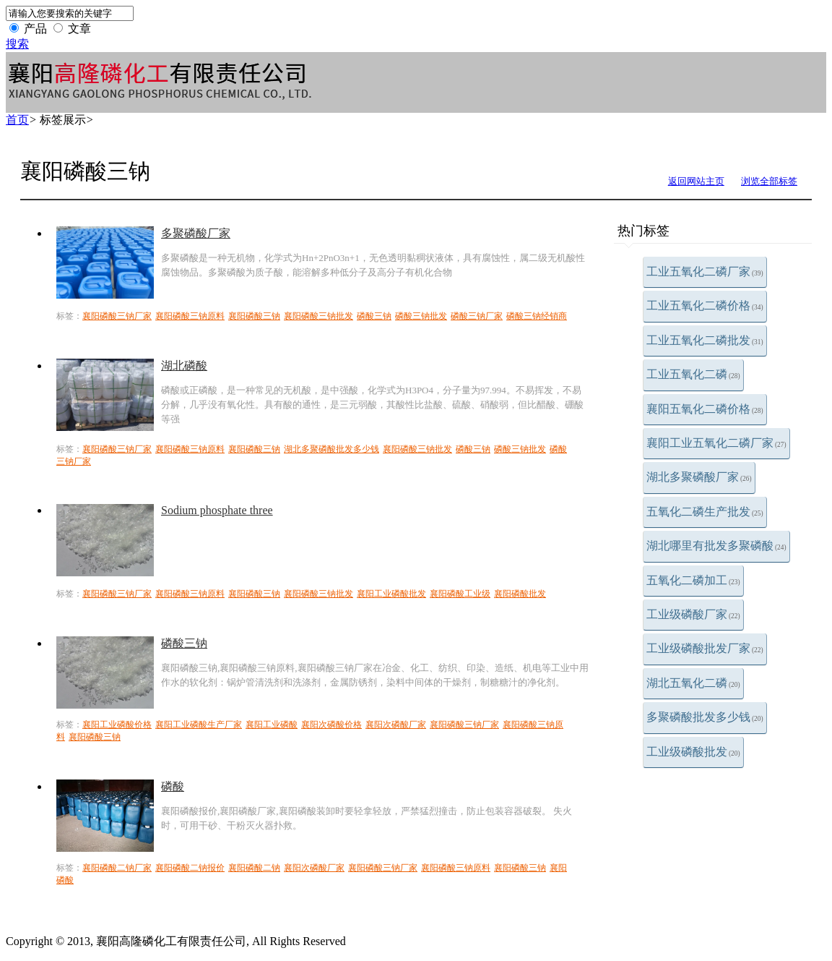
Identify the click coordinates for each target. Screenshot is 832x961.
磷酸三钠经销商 (536, 316)
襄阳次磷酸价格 (331, 724)
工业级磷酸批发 (693, 752)
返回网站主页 (696, 181)
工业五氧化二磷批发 (704, 340)
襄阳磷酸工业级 (460, 594)
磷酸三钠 (374, 316)
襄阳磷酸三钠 (254, 316)
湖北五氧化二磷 (693, 683)
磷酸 (172, 786)
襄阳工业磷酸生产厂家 (198, 724)
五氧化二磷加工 (693, 580)
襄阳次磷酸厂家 (395, 724)
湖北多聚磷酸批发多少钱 (331, 449)
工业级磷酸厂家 (693, 614)
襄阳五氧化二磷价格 (704, 409)
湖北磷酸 (184, 365)
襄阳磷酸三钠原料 (190, 316)
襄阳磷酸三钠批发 (318, 316)
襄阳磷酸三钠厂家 (117, 316)
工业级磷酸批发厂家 (704, 648)
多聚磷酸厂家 (195, 233)
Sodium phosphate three (217, 510)
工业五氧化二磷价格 (704, 305)
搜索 (17, 44)
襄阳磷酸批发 (520, 594)
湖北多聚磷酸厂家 (699, 477)
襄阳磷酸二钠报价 (190, 868)
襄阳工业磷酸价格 (117, 724)
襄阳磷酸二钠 (254, 868)
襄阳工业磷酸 (272, 724)
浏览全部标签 (769, 181)
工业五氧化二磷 (693, 374)
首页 (17, 120)
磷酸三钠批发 (421, 316)
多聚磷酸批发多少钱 (704, 717)
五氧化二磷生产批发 (704, 511)
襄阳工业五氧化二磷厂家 (716, 443)
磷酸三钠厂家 (477, 316)
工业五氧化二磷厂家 (704, 271)
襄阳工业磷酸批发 (391, 594)
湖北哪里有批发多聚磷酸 (716, 545)
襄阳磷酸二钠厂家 (117, 868)
